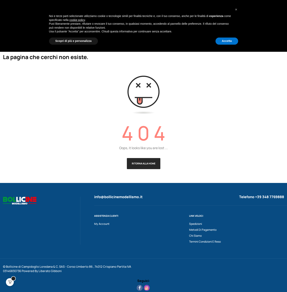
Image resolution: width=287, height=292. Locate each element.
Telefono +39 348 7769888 (261, 196)
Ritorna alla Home (143, 163)
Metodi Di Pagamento (202, 230)
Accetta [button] (227, 281)
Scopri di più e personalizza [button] (73, 281)
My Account (102, 224)
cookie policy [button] (77, 260)
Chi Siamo (195, 235)
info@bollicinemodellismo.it (118, 196)
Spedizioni (195, 224)
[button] (236, 250)
